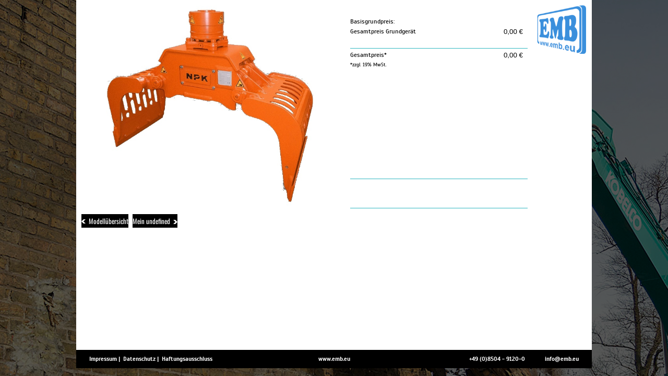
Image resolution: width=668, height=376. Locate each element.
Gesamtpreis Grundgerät (383, 31)
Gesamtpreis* (368, 59)
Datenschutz (139, 358)
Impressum (103, 358)
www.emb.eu (334, 358)
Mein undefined (153, 221)
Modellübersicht (104, 221)
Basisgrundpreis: (372, 21)
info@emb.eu (562, 358)
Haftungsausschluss (187, 358)
